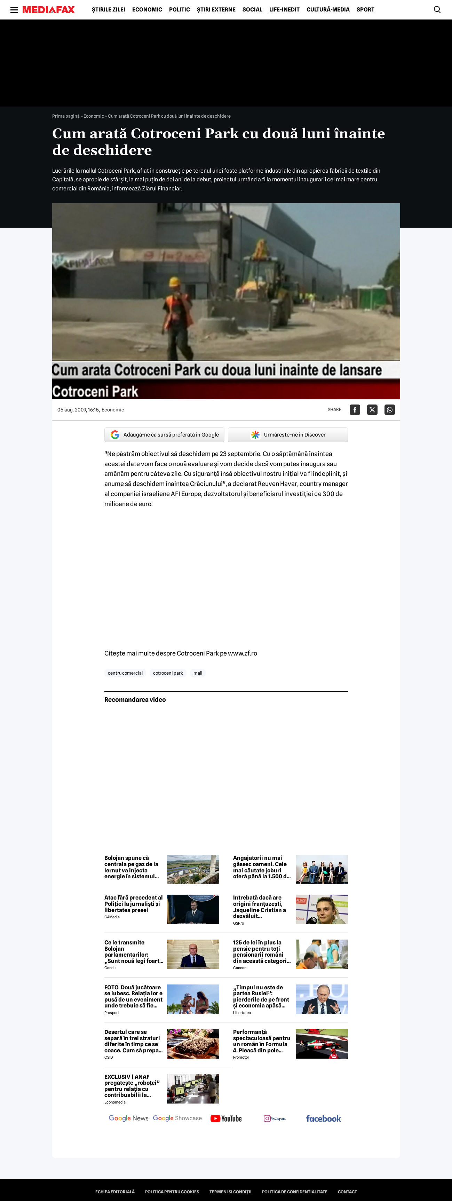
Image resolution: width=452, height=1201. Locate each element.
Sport (365, 10)
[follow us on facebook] (323, 1119)
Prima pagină (66, 116)
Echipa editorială (115, 1192)
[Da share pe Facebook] (355, 410)
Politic (179, 10)
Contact (347, 1192)
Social (252, 10)
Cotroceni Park (198, 653)
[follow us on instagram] (275, 1119)
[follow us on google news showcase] (177, 1119)
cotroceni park (168, 673)
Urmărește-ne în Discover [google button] (288, 435)
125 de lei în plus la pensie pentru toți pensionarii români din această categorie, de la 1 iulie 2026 (262, 952)
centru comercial (125, 673)
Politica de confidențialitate (294, 1192)
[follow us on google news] (128, 1119)
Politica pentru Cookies (172, 1192)
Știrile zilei (108, 10)
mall (197, 673)
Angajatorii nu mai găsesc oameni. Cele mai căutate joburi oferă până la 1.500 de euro (261, 867)
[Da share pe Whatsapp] (389, 410)
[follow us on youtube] (226, 1119)
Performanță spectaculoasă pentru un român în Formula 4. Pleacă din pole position (262, 1041)
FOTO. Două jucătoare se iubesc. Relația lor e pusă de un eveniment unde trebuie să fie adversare (133, 996)
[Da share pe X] (372, 410)
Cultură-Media (328, 10)
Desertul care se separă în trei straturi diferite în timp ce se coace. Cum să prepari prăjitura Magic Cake (133, 1041)
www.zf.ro (242, 653)
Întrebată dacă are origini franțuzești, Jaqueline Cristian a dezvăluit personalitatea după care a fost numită (259, 907)
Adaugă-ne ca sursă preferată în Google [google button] (164, 435)
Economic (147, 10)
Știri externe (216, 10)
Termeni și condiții (230, 1192)
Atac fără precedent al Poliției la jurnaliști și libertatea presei (133, 904)
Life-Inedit (284, 10)
